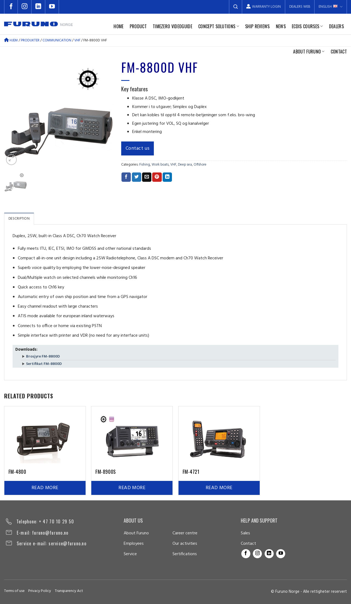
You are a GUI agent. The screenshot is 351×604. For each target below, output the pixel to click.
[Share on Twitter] (136, 177)
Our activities (184, 543)
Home (118, 26)
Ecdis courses (307, 26)
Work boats (160, 165)
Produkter (30, 40)
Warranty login (263, 7)
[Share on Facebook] (126, 177)
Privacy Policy (39, 591)
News (281, 26)
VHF (77, 40)
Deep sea (185, 165)
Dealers (336, 26)
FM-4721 (191, 471)
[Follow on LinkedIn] (38, 7)
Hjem (11, 40)
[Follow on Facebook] (11, 7)
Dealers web (299, 7)
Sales (245, 533)
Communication (57, 40)
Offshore (200, 165)
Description (19, 219)
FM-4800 (17, 471)
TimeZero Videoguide (172, 26)
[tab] (19, 218)
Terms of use (14, 591)
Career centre (184, 533)
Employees (134, 543)
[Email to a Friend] (146, 177)
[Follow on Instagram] (25, 7)
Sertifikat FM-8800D (44, 364)
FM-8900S (105, 471)
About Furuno (308, 51)
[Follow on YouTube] (52, 7)
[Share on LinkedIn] (167, 177)
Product (138, 26)
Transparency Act (69, 591)
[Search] (235, 7)
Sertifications (184, 554)
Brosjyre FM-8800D (43, 356)
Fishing (144, 165)
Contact (339, 51)
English (330, 7)
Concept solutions (218, 26)
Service (130, 554)
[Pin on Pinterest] (157, 177)
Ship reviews (257, 26)
